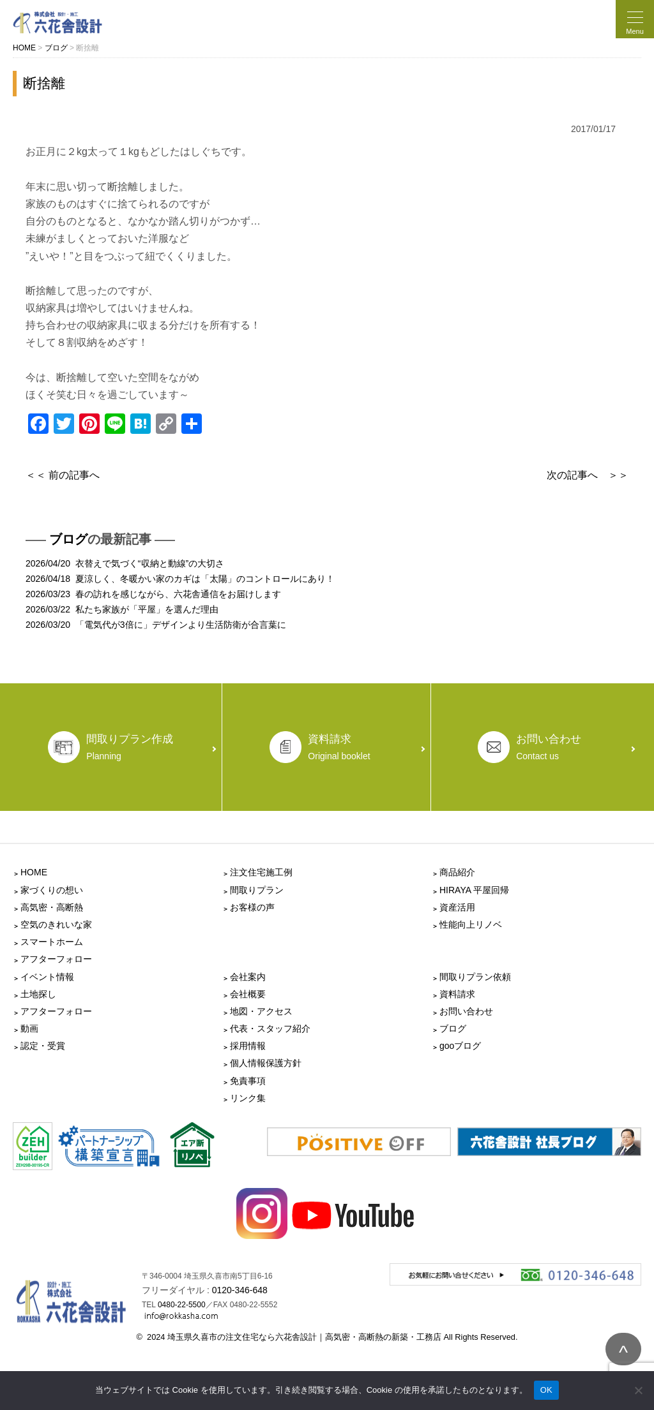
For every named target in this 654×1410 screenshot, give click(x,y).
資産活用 (457, 907)
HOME (33, 872)
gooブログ (460, 1046)
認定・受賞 (42, 1046)
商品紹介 (457, 872)
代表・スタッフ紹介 (270, 1028)
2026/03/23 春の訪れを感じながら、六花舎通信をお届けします (153, 594)
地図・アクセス (261, 1011)
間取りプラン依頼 (475, 977)
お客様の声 (252, 907)
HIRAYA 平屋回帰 (474, 890)
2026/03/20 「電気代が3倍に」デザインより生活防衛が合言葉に (156, 625)
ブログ (68, 539)
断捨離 (44, 83)
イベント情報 (47, 977)
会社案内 (248, 977)
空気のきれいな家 (56, 924)
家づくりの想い (51, 890)
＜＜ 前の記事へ (63, 475)
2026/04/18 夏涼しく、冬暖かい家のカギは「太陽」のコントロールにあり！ (180, 579)
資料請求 (457, 994)
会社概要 (248, 994)
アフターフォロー (56, 959)
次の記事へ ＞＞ (587, 475)
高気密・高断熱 (51, 907)
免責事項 (248, 1081)
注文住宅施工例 (261, 872)
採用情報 (248, 1046)
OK (546, 1390)
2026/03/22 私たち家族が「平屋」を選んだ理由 (122, 609)
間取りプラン (257, 890)
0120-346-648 (240, 1290)
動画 (29, 1028)
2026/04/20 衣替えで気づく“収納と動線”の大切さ (125, 563)
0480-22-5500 (182, 1304)
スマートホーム (51, 942)
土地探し (38, 994)
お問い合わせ (466, 1011)
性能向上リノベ (470, 924)
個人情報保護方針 (265, 1063)
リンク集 (248, 1098)
